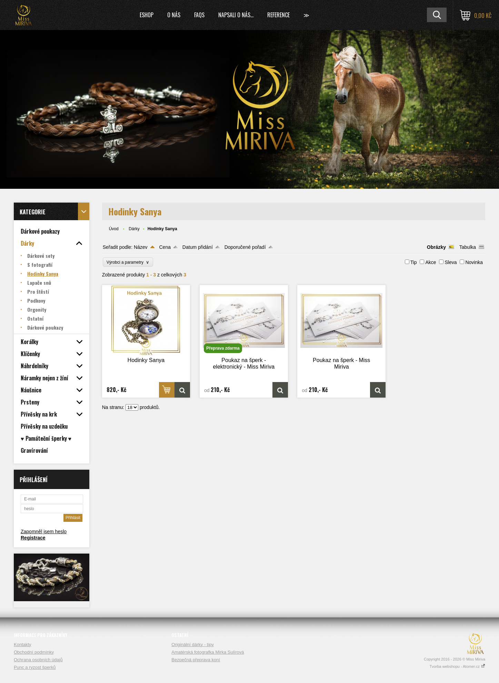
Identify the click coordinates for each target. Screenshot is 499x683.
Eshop (146, 15)
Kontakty (22, 644)
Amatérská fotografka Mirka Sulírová (207, 652)
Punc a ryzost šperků (35, 667)
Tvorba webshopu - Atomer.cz (457, 666)
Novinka (474, 262)
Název (141, 247)
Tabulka (467, 247)
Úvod (114, 228)
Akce (430, 262)
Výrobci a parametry (128, 262)
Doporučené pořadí (245, 247)
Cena (165, 247)
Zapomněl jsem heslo (44, 531)
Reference (278, 15)
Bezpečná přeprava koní (195, 659)
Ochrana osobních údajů (38, 659)
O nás (173, 15)
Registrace (33, 537)
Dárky (134, 228)
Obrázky (436, 247)
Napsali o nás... (235, 15)
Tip (413, 262)
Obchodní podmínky (34, 652)
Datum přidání (197, 247)
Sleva (451, 262)
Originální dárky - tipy (192, 644)
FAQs (199, 15)
